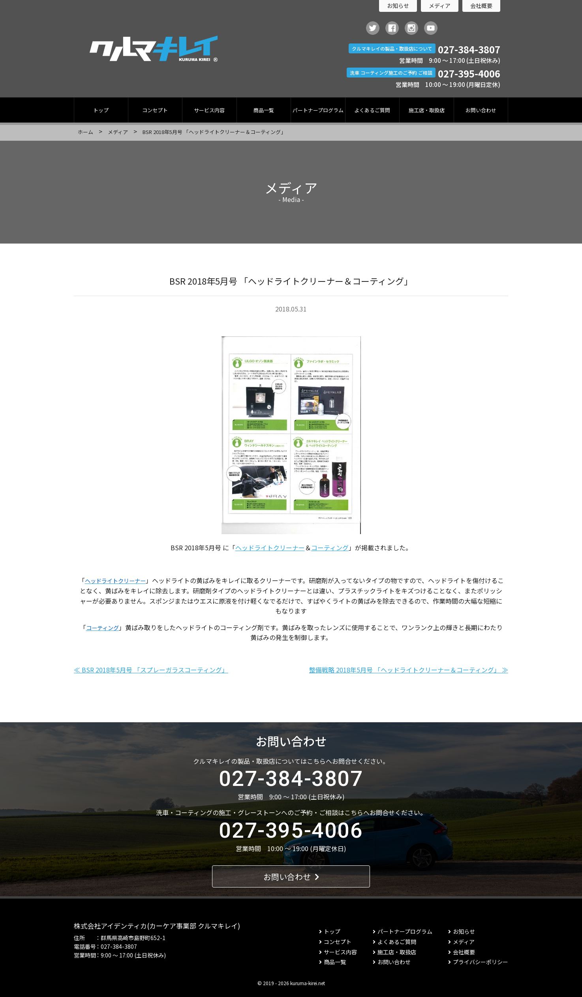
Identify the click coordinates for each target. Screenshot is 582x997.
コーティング (330, 547)
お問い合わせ (481, 110)
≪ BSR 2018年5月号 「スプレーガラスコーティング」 (151, 669)
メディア (440, 5)
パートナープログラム (318, 110)
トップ (101, 110)
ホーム (85, 132)
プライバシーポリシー (478, 962)
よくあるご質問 (372, 110)
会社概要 (481, 5)
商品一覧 (263, 110)
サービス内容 (209, 110)
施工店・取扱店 (427, 110)
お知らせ (398, 5)
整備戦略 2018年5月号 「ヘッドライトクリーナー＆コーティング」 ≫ (408, 669)
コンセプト (155, 110)
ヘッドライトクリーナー (270, 547)
